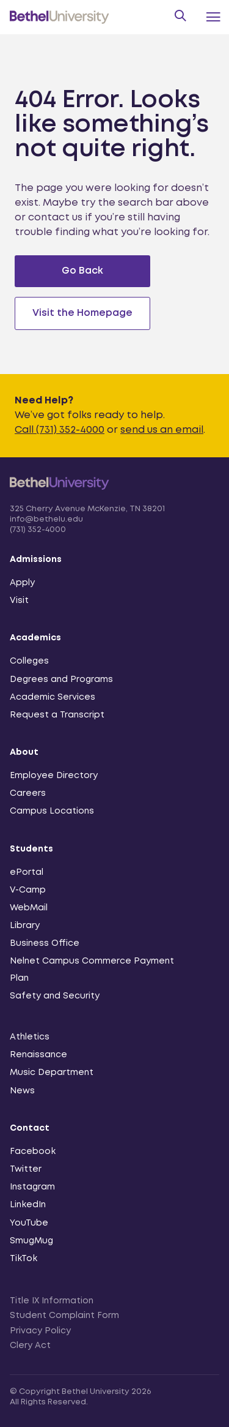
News (22, 1091)
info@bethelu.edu (46, 519)
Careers (28, 793)
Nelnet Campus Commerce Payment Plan (92, 969)
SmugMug (31, 1241)
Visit (19, 600)
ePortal (26, 872)
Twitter (26, 1169)
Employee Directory (54, 775)
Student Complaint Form (64, 1315)
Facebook (33, 1151)
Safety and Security (55, 996)
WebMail (29, 908)
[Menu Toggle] (213, 17)
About (24, 752)
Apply (22, 582)
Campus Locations (52, 811)
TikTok (23, 1258)
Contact (29, 1128)
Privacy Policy (40, 1331)
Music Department (51, 1072)
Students (31, 849)
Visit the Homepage (82, 313)
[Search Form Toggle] (179, 17)
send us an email (161, 430)
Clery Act (30, 1345)
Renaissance (38, 1054)
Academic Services (52, 697)
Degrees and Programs (61, 679)
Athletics (29, 1037)
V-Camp (28, 890)
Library (25, 925)
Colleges (29, 661)
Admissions (36, 559)
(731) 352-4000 (38, 529)
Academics (35, 638)
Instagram (32, 1187)
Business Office (44, 943)
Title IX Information (51, 1301)
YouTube (29, 1223)
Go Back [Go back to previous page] (82, 270)
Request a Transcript (57, 715)
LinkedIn (28, 1204)
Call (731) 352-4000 (59, 430)
